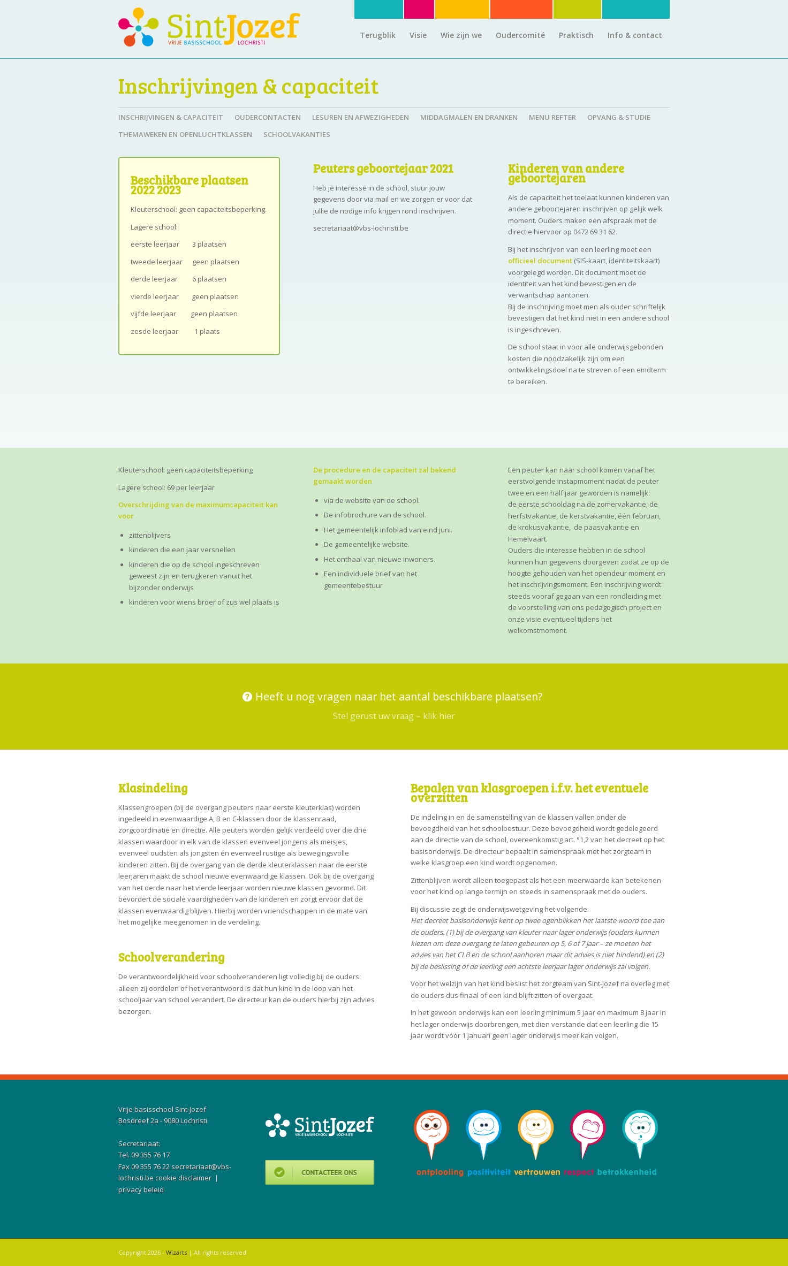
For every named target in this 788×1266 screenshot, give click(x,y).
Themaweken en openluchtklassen (185, 134)
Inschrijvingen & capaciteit (248, 85)
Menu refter (552, 117)
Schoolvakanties (296, 134)
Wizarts (176, 1252)
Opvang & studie (618, 117)
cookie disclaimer (183, 1178)
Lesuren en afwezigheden (360, 117)
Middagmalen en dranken (469, 117)
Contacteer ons (320, 1174)
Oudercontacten (267, 117)
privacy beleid (141, 1189)
